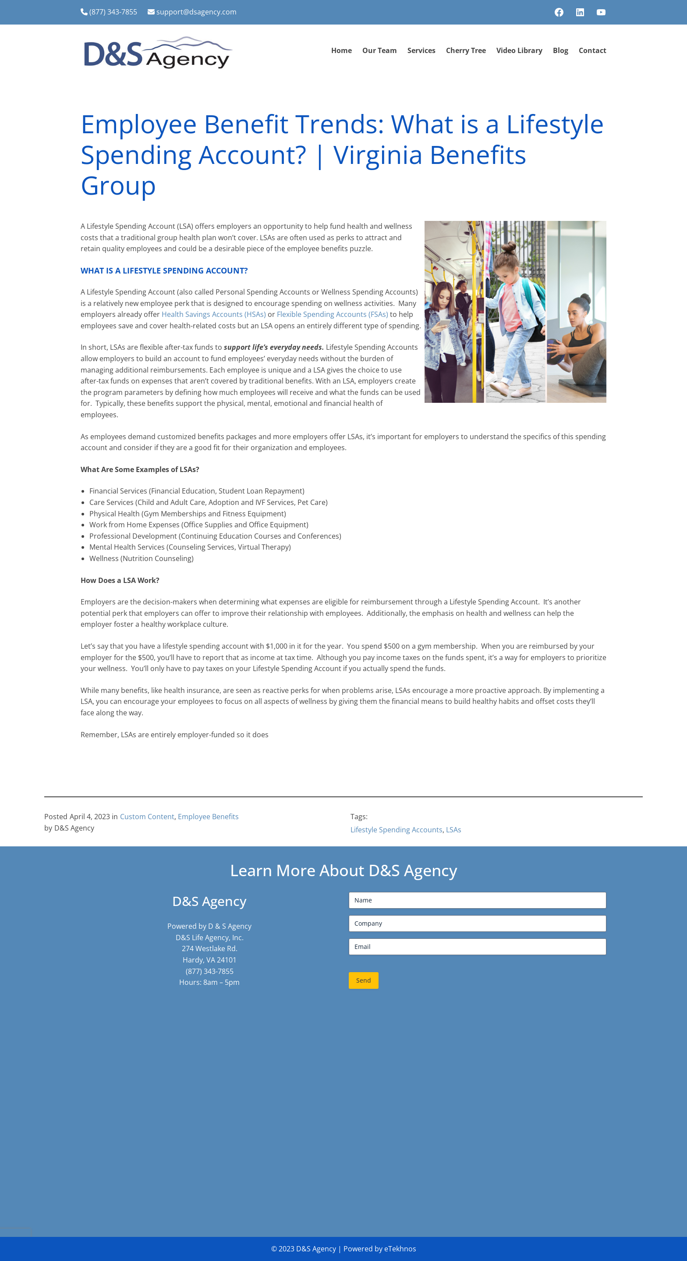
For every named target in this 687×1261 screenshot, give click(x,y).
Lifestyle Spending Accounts (397, 830)
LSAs (453, 830)
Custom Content (147, 816)
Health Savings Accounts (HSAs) (215, 314)
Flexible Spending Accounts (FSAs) (333, 314)
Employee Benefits (208, 816)
